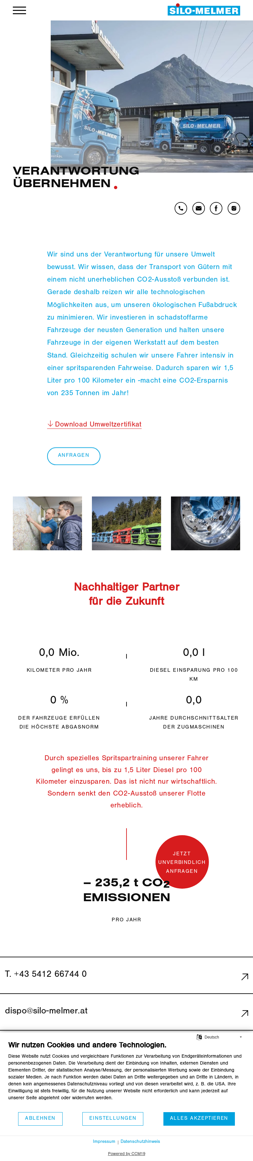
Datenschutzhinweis (140, 1142)
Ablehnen (40, 1118)
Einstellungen (112, 1118)
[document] (126, 1076)
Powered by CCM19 (126, 1154)
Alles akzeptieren (199, 1118)
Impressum (104, 1142)
